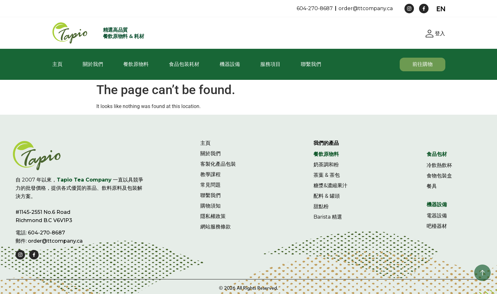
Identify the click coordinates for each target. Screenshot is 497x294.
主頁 (57, 64)
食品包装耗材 (184, 64)
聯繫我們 (311, 64)
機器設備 (230, 64)
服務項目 (270, 64)
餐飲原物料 (136, 64)
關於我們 (93, 64)
